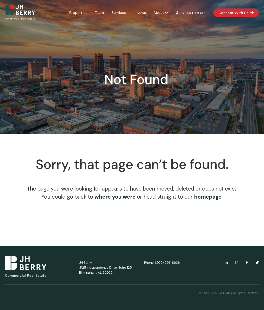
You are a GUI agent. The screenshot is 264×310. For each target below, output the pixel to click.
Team (99, 12)
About (158, 12)
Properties (78, 12)
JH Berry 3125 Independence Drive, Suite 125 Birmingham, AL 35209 (105, 267)
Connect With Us (233, 12)
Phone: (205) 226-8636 (162, 262)
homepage (208, 196)
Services (118, 12)
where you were (115, 196)
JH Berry (226, 293)
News (141, 12)
